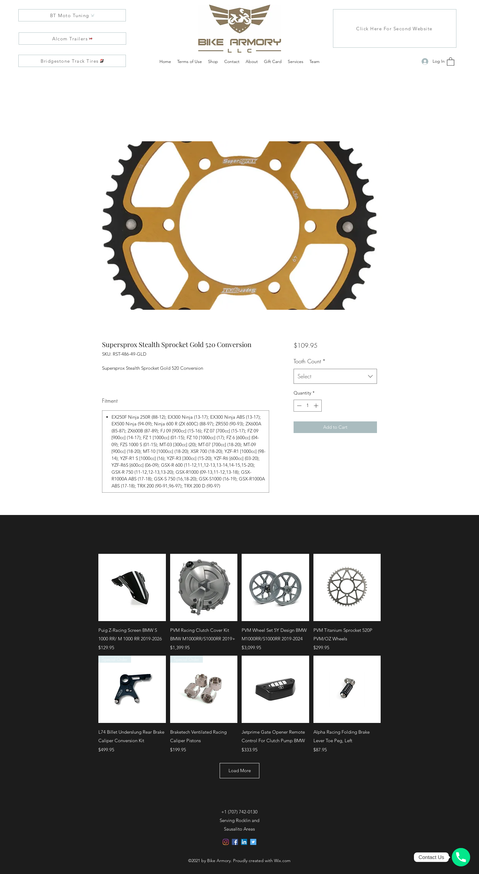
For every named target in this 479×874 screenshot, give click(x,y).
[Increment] (317, 405)
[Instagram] (226, 842)
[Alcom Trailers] (72, 38)
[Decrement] (298, 405)
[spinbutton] (307, 405)
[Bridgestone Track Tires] (72, 61)
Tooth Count (310, 361)
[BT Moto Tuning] (72, 15)
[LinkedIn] (244, 842)
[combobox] (335, 376)
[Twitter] (253, 842)
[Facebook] (235, 842)
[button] (450, 61)
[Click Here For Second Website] (394, 28)
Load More (240, 770)
